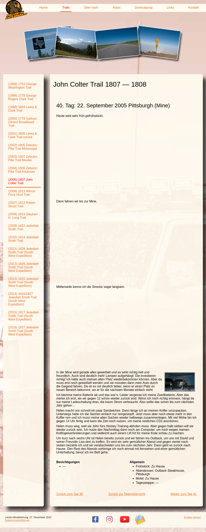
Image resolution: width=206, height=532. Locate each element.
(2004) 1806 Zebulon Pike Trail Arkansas (22, 169)
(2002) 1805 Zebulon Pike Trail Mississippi (22, 146)
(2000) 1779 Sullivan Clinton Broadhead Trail (22, 122)
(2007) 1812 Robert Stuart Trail (21, 204)
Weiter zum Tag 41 (184, 494)
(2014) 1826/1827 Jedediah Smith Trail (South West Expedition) (22, 299)
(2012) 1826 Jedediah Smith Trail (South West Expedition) (23, 267)
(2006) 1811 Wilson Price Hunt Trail (21, 192)
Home (43, 7)
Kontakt (193, 7)
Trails (66, 7)
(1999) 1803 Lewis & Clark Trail (22, 108)
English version (192, 517)
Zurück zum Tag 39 (69, 494)
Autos (116, 7)
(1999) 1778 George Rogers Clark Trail (22, 97)
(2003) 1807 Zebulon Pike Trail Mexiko (22, 158)
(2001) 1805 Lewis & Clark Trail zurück (22, 135)
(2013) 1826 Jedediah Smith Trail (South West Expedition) (23, 282)
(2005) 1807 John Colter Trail (20, 181)
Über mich (91, 7)
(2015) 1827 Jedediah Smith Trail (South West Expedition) (23, 316)
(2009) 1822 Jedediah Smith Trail (23, 227)
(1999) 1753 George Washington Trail (22, 85)
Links (170, 7)
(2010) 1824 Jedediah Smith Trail (23, 239)
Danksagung (143, 7)
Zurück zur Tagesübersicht (126, 494)
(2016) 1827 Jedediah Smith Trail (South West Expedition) (23, 331)
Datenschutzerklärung (17, 520)
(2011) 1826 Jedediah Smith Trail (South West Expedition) (23, 252)
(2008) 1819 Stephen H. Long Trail (23, 216)
